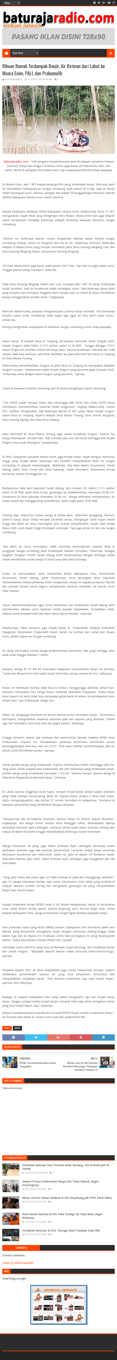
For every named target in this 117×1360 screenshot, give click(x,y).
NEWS (17, 1028)
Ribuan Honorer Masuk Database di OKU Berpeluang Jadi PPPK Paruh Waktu (67, 1197)
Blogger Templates (45, 1355)
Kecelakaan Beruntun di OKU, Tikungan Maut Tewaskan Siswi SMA (61, 1230)
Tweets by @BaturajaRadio (18, 1262)
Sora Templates (23, 1355)
